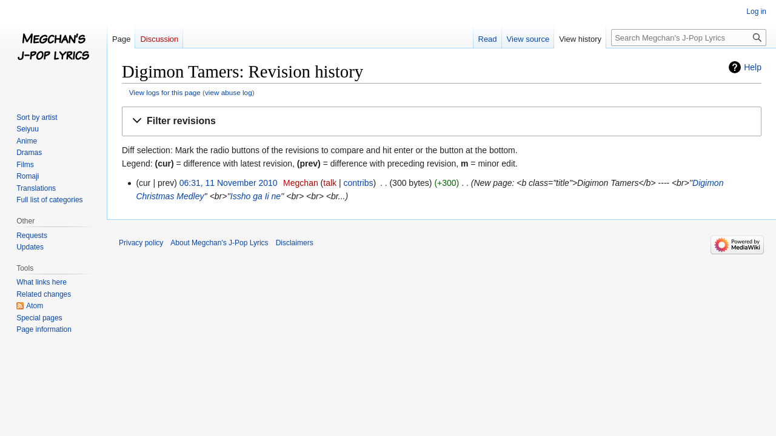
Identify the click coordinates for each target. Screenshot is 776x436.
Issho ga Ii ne (255, 196)
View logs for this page (165, 92)
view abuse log (228, 92)
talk (329, 183)
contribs (358, 183)
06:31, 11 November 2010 (228, 183)
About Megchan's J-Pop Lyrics (219, 243)
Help (752, 67)
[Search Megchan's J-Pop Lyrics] (688, 37)
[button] (441, 121)
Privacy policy (141, 243)
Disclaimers (294, 243)
